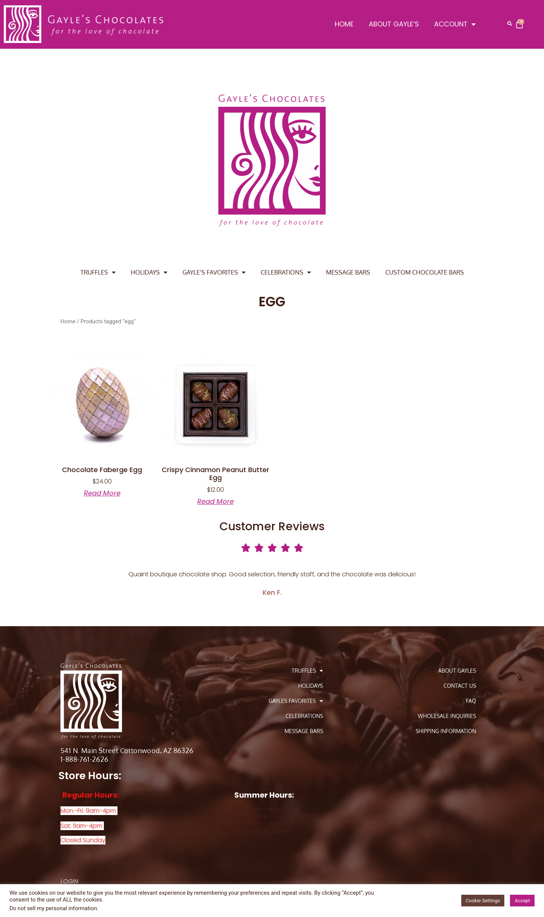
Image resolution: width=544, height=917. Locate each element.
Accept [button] (522, 900)
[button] (510, 24)
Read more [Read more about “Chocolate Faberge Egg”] (102, 493)
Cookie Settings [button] (483, 900)
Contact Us (460, 685)
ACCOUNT (455, 24)
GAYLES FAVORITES (296, 701)
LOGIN (69, 881)
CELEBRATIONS (286, 272)
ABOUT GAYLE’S (394, 24)
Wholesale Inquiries (447, 716)
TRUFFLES (98, 272)
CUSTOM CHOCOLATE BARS (424, 272)
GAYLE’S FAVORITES (214, 272)
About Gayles (457, 670)
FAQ (471, 701)
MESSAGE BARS (348, 272)
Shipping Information (446, 731)
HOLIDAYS (149, 272)
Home (68, 321)
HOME (344, 24)
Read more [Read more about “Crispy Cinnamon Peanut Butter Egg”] (215, 501)
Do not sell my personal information (53, 908)
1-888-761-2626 (84, 759)
